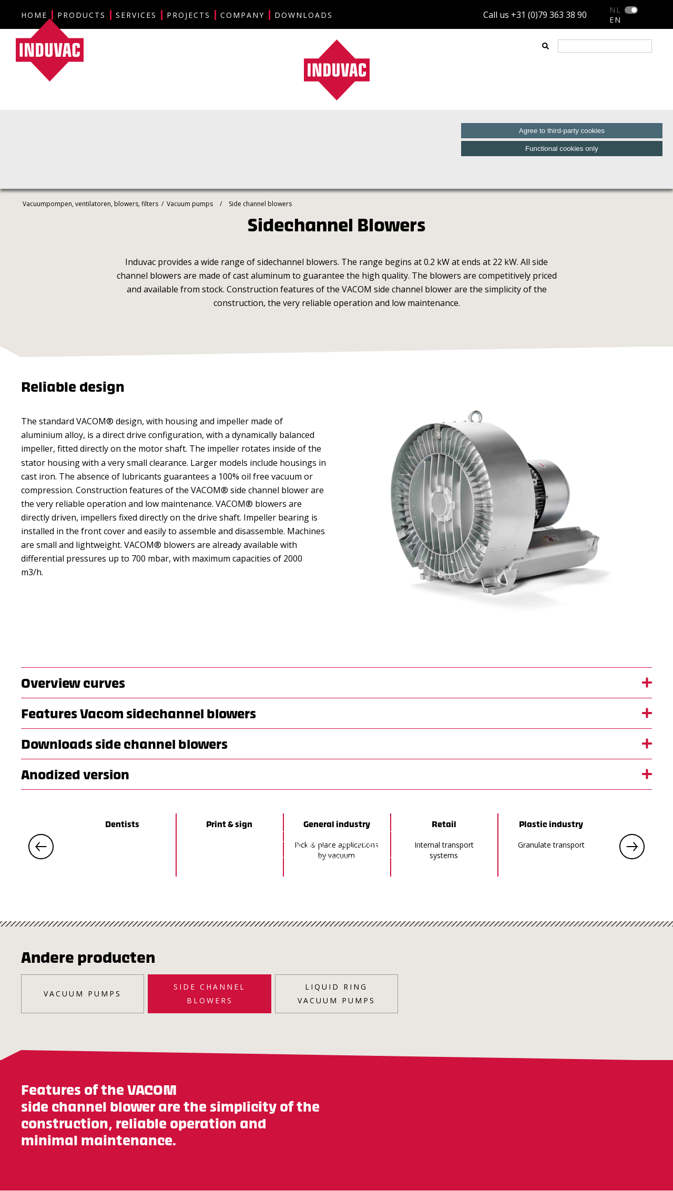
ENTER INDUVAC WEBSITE (336, 844)
